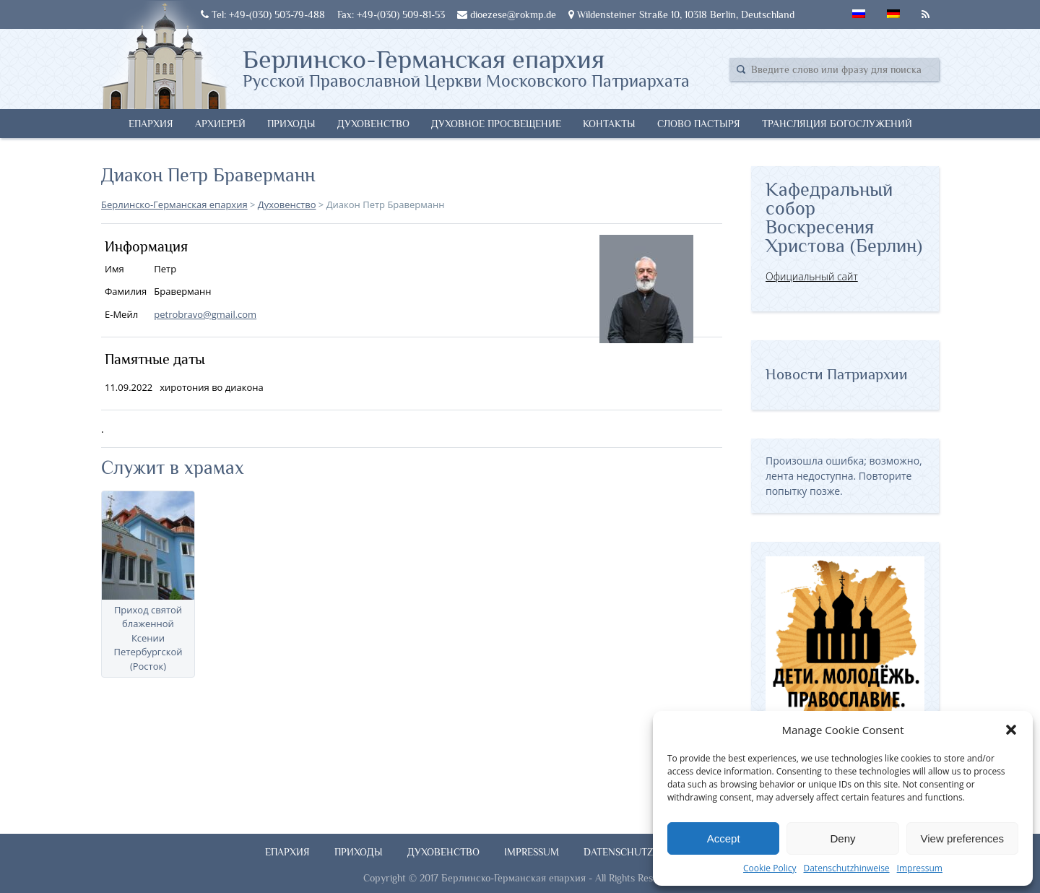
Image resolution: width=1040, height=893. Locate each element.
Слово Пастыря (698, 123)
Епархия (151, 123)
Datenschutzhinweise (846, 868)
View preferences (963, 838)
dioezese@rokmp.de (506, 14)
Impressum (919, 868)
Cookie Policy (769, 868)
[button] (1011, 729)
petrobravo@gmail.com (205, 314)
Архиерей (220, 123)
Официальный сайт (812, 276)
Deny (842, 838)
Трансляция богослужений (837, 123)
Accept (723, 838)
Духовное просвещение (496, 123)
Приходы (291, 123)
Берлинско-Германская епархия (466, 67)
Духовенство (373, 123)
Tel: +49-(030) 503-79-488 (263, 14)
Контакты (609, 123)
